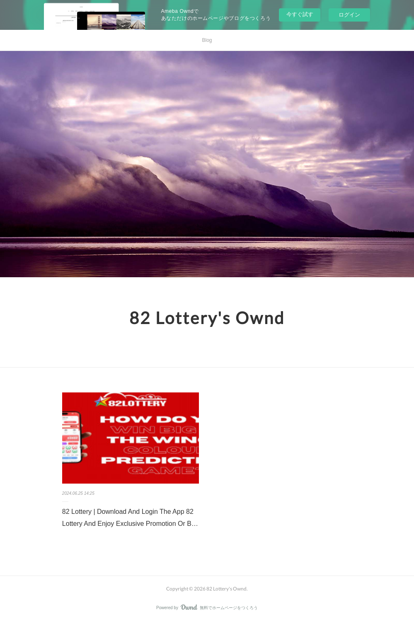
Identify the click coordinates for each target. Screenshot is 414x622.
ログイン (349, 15)
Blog (207, 40)
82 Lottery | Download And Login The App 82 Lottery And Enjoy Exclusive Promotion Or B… (130, 517)
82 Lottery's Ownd (207, 318)
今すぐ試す (299, 14)
